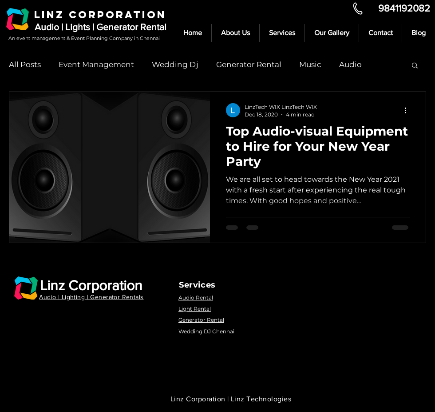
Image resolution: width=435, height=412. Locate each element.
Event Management (96, 64)
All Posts (25, 64)
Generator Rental (248, 64)
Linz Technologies (261, 399)
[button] (415, 66)
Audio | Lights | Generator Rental (100, 27)
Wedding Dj (175, 64)
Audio (350, 64)
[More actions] (408, 110)
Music (310, 64)
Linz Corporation (91, 285)
